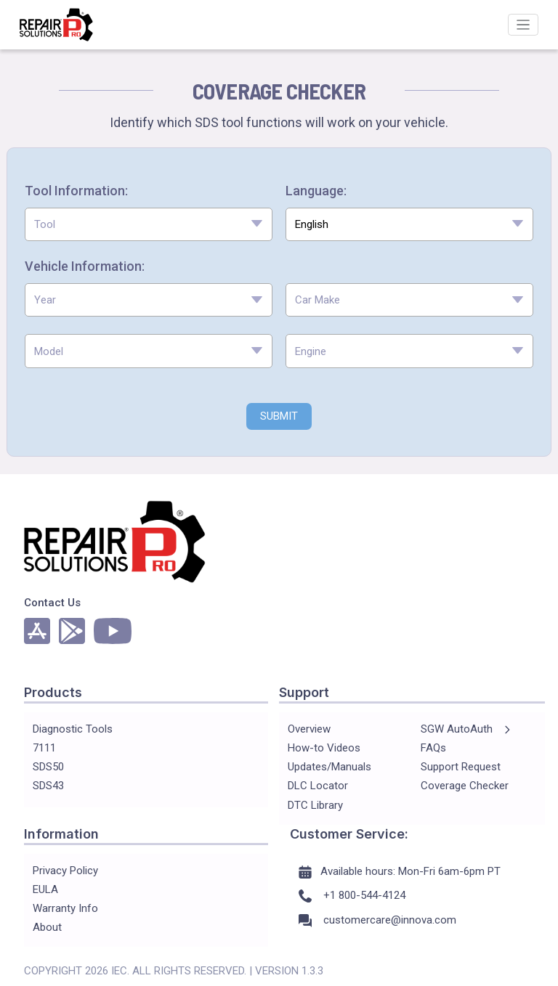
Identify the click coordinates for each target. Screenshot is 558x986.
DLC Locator (318, 785)
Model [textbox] (48, 351)
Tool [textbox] (44, 224)
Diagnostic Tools (73, 729)
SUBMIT (279, 416)
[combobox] (148, 225)
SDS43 (48, 785)
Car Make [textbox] (317, 299)
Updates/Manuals (329, 766)
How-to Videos (324, 747)
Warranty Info (65, 908)
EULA (45, 889)
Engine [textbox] (310, 351)
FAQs (433, 747)
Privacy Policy (65, 870)
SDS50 (48, 766)
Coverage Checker (465, 785)
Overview (309, 729)
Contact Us (52, 602)
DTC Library (315, 805)
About (47, 927)
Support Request (461, 766)
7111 (44, 747)
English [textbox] (311, 224)
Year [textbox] (45, 299)
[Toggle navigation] (523, 25)
